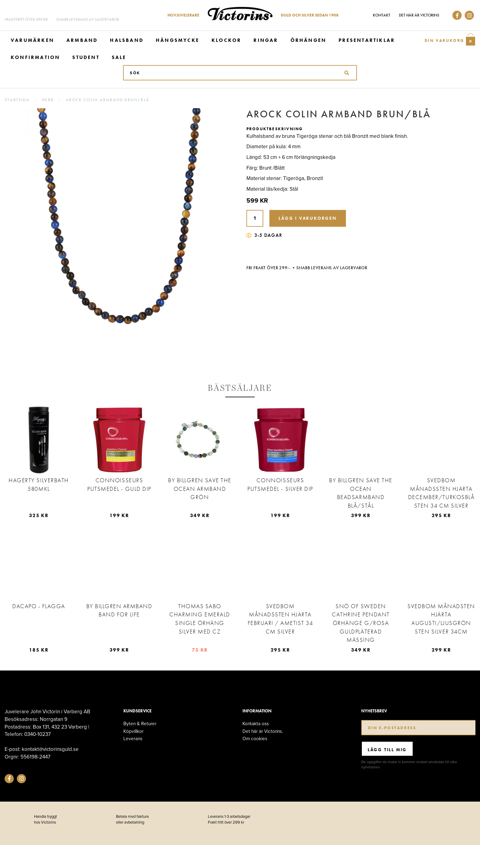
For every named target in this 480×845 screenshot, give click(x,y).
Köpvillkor (133, 731)
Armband (82, 40)
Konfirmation (35, 57)
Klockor (226, 40)
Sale (119, 57)
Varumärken (32, 40)
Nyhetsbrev (374, 711)
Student (85, 57)
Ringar (265, 40)
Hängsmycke (177, 40)
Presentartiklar (367, 40)
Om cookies (254, 738)
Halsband (127, 40)
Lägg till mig (387, 749)
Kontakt (381, 15)
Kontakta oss (255, 723)
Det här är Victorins (419, 15)
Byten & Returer (139, 723)
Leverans (132, 738)
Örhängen (309, 40)
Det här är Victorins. (262, 731)
